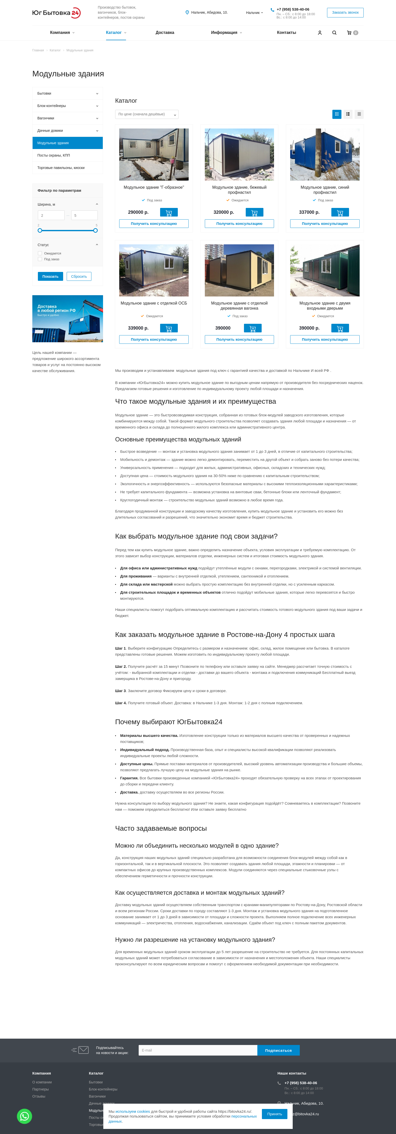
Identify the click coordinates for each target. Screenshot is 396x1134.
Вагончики (45, 118)
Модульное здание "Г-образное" (154, 187)
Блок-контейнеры (51, 106)
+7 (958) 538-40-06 (293, 9)
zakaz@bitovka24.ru (302, 1114)
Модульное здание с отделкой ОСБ (154, 303)
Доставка (165, 32)
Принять (274, 1114)
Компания (62, 33)
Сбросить (79, 276)
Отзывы (38, 1096)
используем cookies (132, 1111)
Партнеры (40, 1089)
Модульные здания (53, 143)
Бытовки (44, 93)
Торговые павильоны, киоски (61, 168)
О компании (42, 1082)
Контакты (286, 32)
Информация (226, 33)
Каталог (116, 33)
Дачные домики (50, 131)
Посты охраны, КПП (53, 155)
